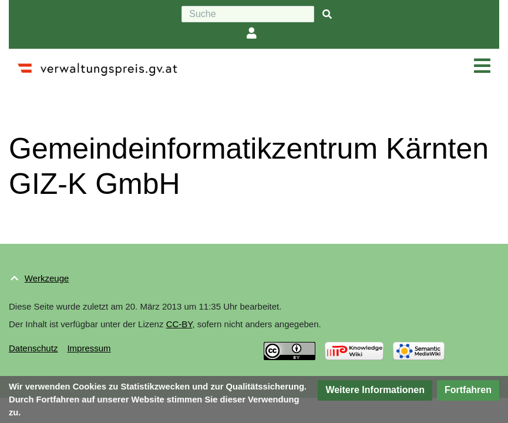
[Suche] (247, 14)
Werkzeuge (47, 278)
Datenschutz (33, 348)
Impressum (88, 348)
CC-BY (179, 324)
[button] (375, 390)
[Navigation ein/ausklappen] (482, 66)
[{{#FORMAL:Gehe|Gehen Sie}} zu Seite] (327, 14)
